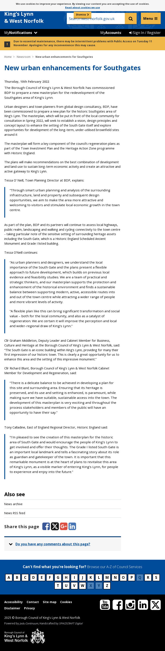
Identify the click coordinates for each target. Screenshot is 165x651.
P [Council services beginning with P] (131, 577)
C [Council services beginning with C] (25, 577)
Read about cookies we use (82, 7)
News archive (13, 504)
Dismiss (81, 14)
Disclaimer (12, 608)
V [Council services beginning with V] (74, 585)
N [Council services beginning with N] (115, 577)
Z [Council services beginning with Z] (107, 585)
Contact (33, 602)
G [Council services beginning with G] (58, 577)
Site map (50, 602)
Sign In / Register (145, 32)
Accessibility (13, 602)
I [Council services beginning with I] (74, 577)
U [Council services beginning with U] (66, 585)
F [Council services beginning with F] (50, 577)
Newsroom (24, 56)
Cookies (66, 602)
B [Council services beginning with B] (17, 577)
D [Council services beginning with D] (33, 577)
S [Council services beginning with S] (156, 577)
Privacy (29, 608)
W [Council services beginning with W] (82, 585)
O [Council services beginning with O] (123, 577)
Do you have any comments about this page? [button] (52, 544)
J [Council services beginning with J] (82, 577)
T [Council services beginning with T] (58, 585)
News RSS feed (14, 513)
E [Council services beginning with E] (42, 577)
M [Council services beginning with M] (107, 577)
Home (8, 56)
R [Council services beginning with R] (148, 577)
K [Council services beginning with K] (90, 577)
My (18, 32)
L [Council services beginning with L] (99, 577)
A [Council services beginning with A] (9, 577)
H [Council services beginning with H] (66, 577)
